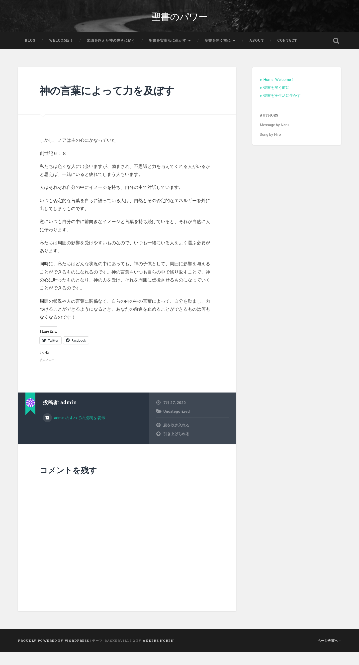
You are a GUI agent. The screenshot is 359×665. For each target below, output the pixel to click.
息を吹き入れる (176, 438)
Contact (287, 53)
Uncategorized (176, 424)
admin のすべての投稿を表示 (79, 430)
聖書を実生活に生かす (167, 53)
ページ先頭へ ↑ (329, 653)
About (256, 53)
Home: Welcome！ (279, 92)
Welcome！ (61, 53)
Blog (30, 53)
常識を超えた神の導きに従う (111, 53)
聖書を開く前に (218, 53)
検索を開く (336, 53)
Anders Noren (158, 653)
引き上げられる (176, 446)
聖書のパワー (180, 22)
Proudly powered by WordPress (53, 653)
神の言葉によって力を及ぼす (107, 103)
